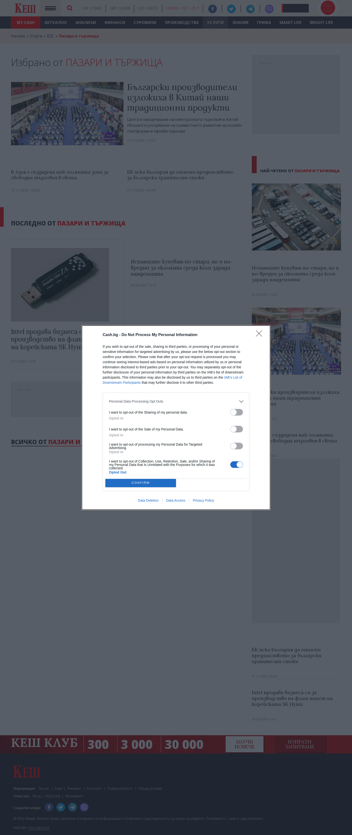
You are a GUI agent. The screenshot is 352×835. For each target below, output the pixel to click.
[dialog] (176, 418)
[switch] (236, 412)
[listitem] (176, 401)
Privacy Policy (203, 500)
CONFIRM (141, 483)
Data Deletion (148, 500)
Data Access (175, 500)
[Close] (260, 335)
